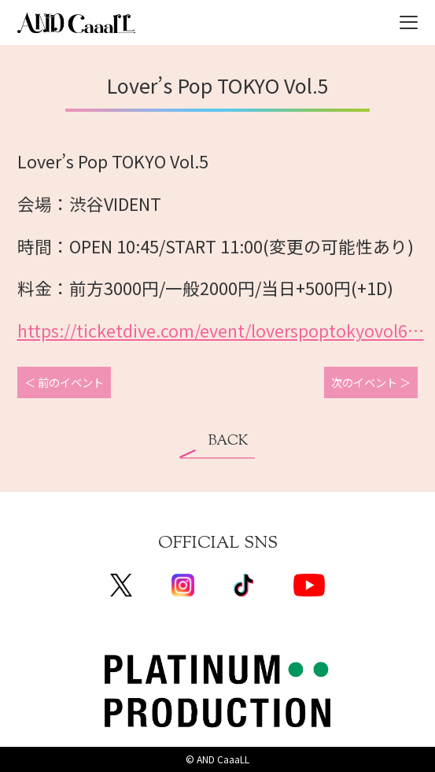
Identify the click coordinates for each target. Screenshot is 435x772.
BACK (228, 441)
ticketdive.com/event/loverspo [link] (220, 330)
